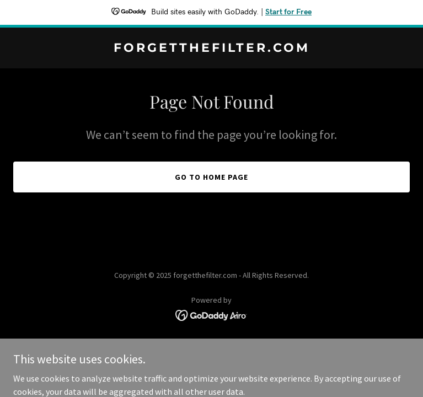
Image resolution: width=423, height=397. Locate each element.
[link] (211, 48)
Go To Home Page (211, 177)
